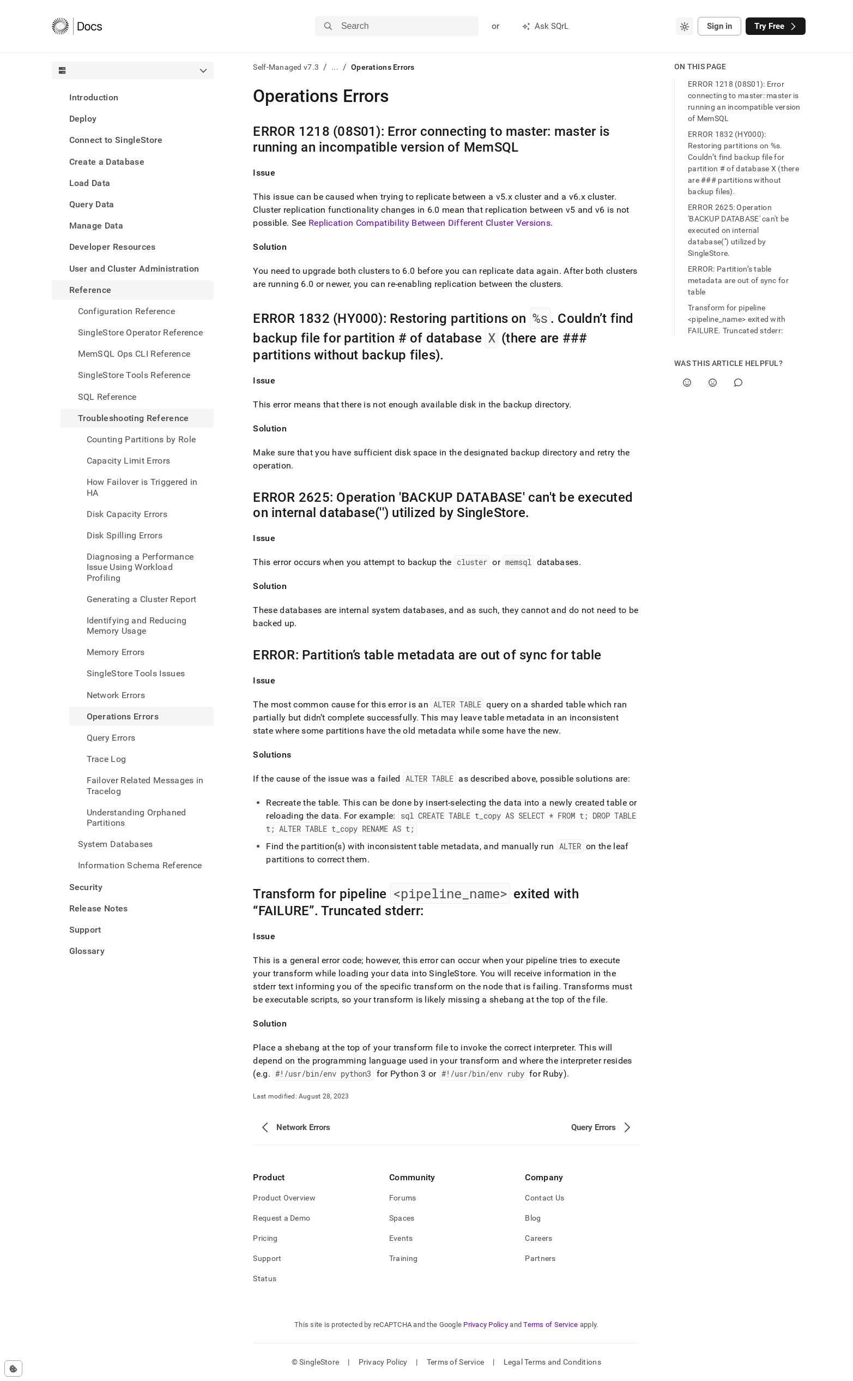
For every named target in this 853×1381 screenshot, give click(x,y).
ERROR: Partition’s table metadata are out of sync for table (738, 280)
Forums (402, 1197)
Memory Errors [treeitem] (116, 652)
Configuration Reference (126, 311)
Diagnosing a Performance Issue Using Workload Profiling (140, 567)
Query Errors (111, 737)
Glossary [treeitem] (87, 951)
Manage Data (96, 225)
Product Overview (284, 1197)
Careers (538, 1238)
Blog (533, 1218)
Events (401, 1238)
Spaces (402, 1218)
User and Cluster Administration (134, 268)
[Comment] (738, 382)
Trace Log (106, 759)
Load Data (90, 183)
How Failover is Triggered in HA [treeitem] (142, 487)
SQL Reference (107, 397)
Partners (540, 1258)
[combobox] (684, 26)
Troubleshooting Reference (133, 418)
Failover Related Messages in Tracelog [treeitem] (145, 785)
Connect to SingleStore (116, 140)
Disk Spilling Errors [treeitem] (124, 535)
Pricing (265, 1238)
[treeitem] (133, 97)
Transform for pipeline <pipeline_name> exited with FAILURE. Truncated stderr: (737, 319)
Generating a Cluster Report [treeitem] (142, 599)
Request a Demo (281, 1218)
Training (403, 1258)
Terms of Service (550, 1324)
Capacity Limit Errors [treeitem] (129, 460)
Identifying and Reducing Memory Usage (137, 625)
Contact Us (544, 1197)
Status (264, 1278)
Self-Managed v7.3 (286, 67)
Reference (90, 290)
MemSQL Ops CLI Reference (134, 354)
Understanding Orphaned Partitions (136, 817)
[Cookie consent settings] (13, 1368)
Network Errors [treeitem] (116, 695)
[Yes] (687, 382)
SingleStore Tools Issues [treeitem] (136, 673)
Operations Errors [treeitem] (123, 716)
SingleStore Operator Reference (140, 332)
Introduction (94, 97)
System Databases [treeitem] (115, 844)
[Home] (77, 26)
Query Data (91, 204)
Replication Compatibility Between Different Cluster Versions (429, 223)
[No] (712, 382)
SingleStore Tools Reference (134, 375)
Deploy (83, 118)
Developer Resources (112, 247)
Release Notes (98, 908)
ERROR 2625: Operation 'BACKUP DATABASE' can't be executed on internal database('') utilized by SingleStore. (738, 230)
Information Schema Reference (140, 865)
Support (85, 929)
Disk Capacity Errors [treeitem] (127, 514)
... (334, 67)
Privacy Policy (485, 1324)
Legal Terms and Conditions (552, 1362)
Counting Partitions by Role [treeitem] (141, 439)
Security (86, 887)
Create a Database (106, 162)
